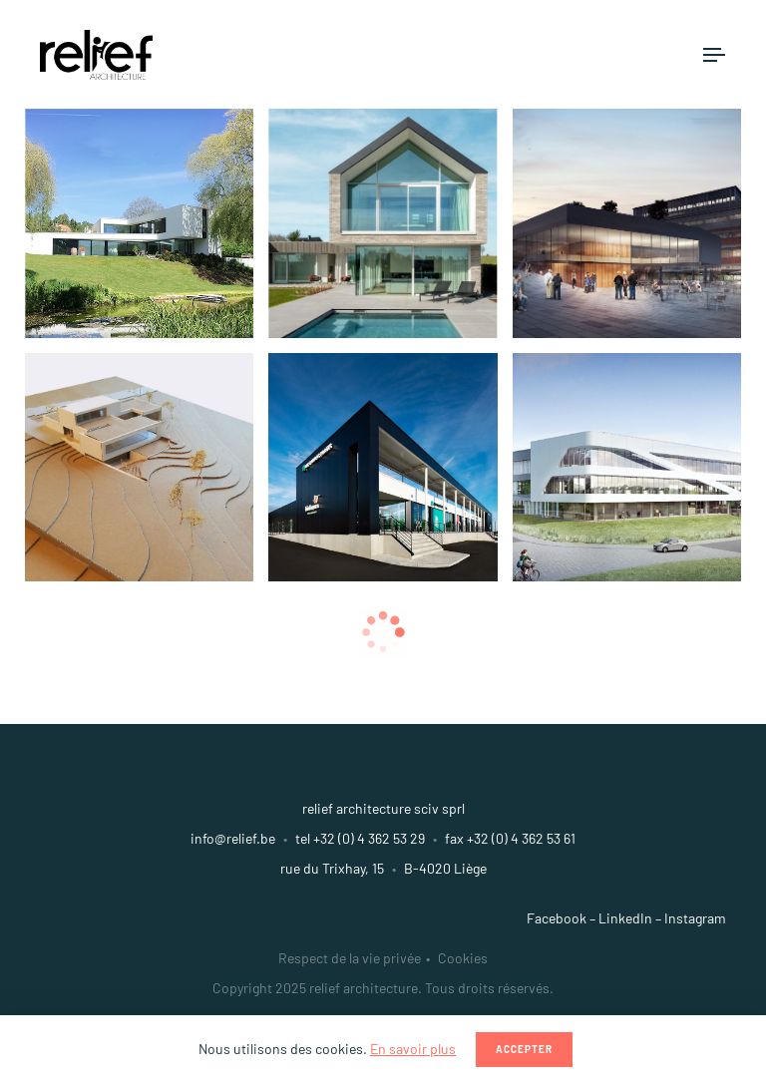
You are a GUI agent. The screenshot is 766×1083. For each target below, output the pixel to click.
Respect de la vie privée (349, 957)
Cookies (463, 957)
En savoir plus (413, 1048)
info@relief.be (233, 838)
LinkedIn (625, 917)
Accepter (524, 1049)
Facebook (556, 917)
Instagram (695, 917)
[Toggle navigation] (714, 55)
